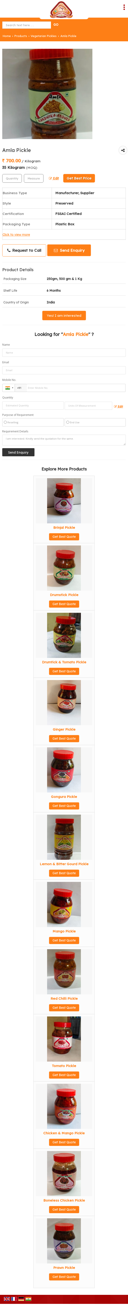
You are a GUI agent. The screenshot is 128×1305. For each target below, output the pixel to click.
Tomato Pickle (64, 1066)
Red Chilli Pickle (64, 998)
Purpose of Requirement (18, 415)
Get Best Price (79, 178)
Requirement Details (15, 431)
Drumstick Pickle (64, 595)
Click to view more (16, 234)
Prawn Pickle (64, 1267)
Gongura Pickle (64, 797)
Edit (54, 178)
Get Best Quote (64, 537)
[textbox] (33, 178)
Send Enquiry (69, 250)
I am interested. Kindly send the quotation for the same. (64, 440)
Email (5, 362)
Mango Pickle (64, 931)
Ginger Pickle (64, 729)
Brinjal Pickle (64, 527)
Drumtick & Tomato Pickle (64, 662)
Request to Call (24, 250)
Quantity (7, 397)
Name (6, 345)
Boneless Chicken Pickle (64, 1200)
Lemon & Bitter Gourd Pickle (64, 864)
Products (20, 36)
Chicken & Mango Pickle (64, 1133)
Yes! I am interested (64, 315)
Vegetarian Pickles (44, 36)
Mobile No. (9, 380)
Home (7, 36)
